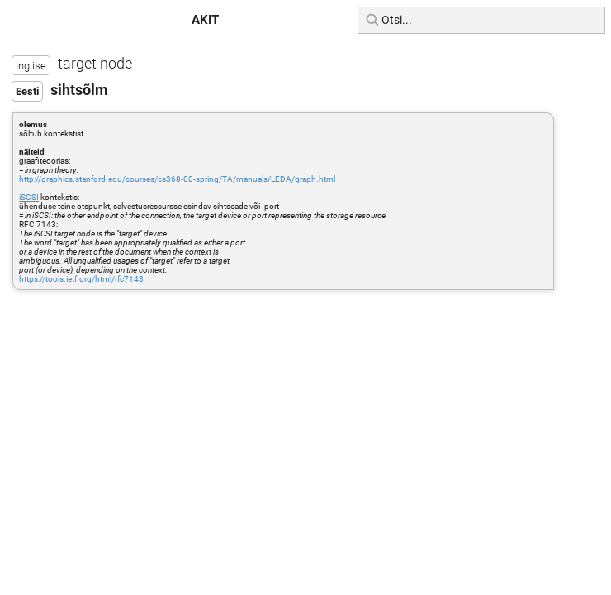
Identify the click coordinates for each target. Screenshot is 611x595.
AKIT (205, 19)
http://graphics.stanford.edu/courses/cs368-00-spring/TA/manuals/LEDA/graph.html (177, 178)
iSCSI (29, 197)
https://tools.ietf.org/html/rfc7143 (81, 278)
